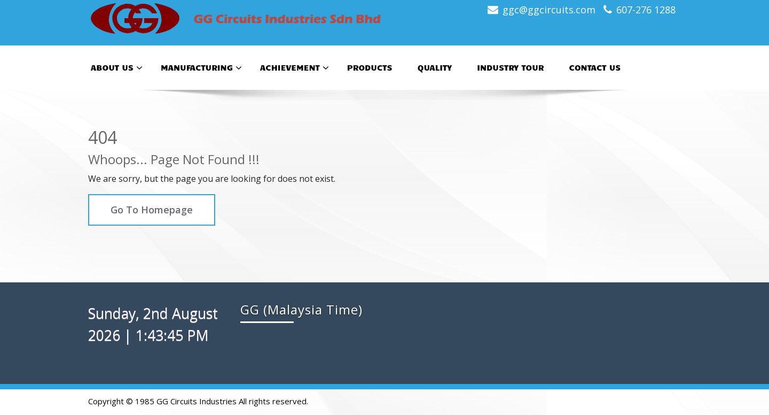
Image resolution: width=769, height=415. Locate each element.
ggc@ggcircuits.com (549, 9)
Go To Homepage (152, 209)
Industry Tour (510, 67)
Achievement (294, 68)
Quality (435, 67)
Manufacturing (201, 68)
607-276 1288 (646, 9)
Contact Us (595, 67)
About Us (117, 68)
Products (370, 67)
